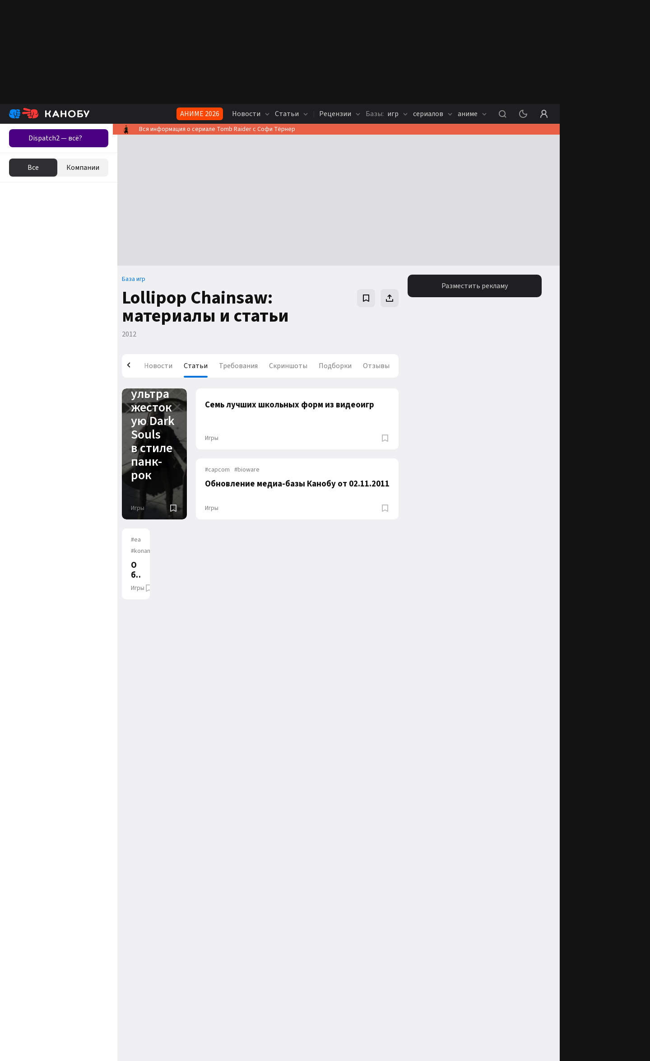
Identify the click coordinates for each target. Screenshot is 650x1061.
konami (146, 551)
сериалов (432, 114)
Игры (142, 508)
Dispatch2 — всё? (55, 138)
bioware (248, 469)
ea (140, 539)
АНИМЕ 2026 (199, 114)
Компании (82, 168)
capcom (219, 469)
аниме (472, 114)
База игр (138, 279)
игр (387, 114)
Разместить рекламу (475, 285)
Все (33, 168)
